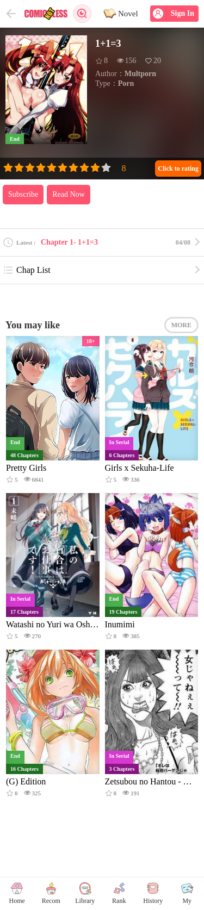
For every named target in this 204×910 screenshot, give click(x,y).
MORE (181, 325)
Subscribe (23, 194)
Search (82, 13)
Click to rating (178, 168)
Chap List (27, 270)
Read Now (68, 194)
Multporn (140, 74)
